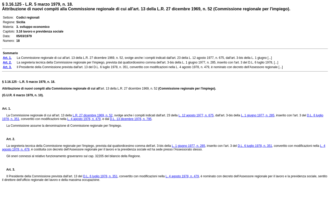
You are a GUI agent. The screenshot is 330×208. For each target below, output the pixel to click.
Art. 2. (8, 139)
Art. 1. (6, 108)
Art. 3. (8, 169)
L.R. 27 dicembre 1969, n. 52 (93, 115)
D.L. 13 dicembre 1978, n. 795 (130, 119)
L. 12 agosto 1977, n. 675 (195, 115)
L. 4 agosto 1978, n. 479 (84, 119)
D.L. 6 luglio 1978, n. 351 (255, 146)
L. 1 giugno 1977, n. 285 (257, 115)
